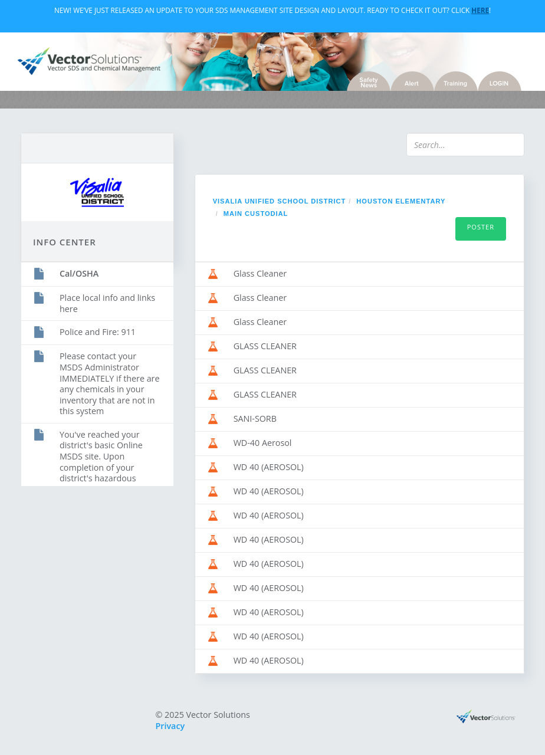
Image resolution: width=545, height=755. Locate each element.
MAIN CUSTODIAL (256, 213)
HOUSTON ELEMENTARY (400, 201)
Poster (480, 226)
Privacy (170, 725)
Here (480, 10)
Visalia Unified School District (279, 201)
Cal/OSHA (79, 273)
